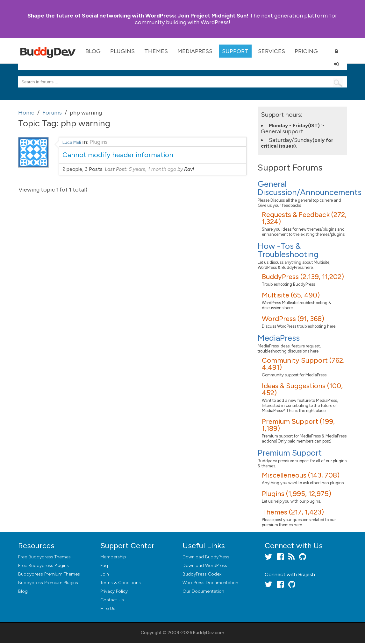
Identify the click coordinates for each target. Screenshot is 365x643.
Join (104, 574)
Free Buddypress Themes (44, 557)
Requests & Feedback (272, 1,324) (304, 218)
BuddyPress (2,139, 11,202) (303, 276)
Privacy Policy (114, 591)
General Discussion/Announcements (309, 188)
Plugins (122, 51)
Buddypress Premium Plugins (48, 582)
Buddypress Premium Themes (49, 574)
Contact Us (112, 600)
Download (205, 557)
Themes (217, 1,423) (293, 512)
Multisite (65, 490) (291, 295)
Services (271, 51)
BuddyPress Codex (201, 574)
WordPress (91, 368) (293, 318)
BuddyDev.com (208, 632)
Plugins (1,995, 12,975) (296, 493)
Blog (93, 51)
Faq (104, 565)
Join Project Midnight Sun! (137, 15)
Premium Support (290, 453)
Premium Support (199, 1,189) (298, 425)
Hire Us (107, 608)
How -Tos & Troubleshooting (288, 250)
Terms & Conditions (120, 582)
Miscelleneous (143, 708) (301, 475)
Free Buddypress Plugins (43, 565)
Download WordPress (204, 565)
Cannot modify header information (117, 154)
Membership (113, 557)
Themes (156, 51)
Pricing (306, 51)
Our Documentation (203, 591)
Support (235, 51)
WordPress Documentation (210, 582)
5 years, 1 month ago (152, 169)
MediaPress (194, 51)
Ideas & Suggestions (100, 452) (302, 389)
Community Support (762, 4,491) (303, 364)
